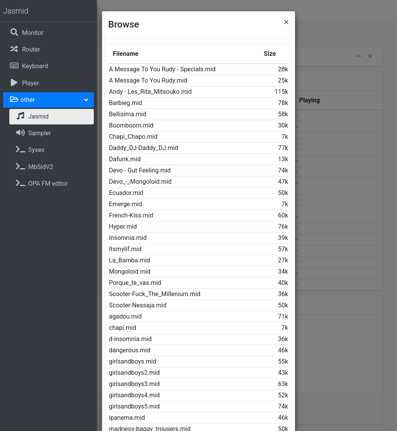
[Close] (286, 22)
